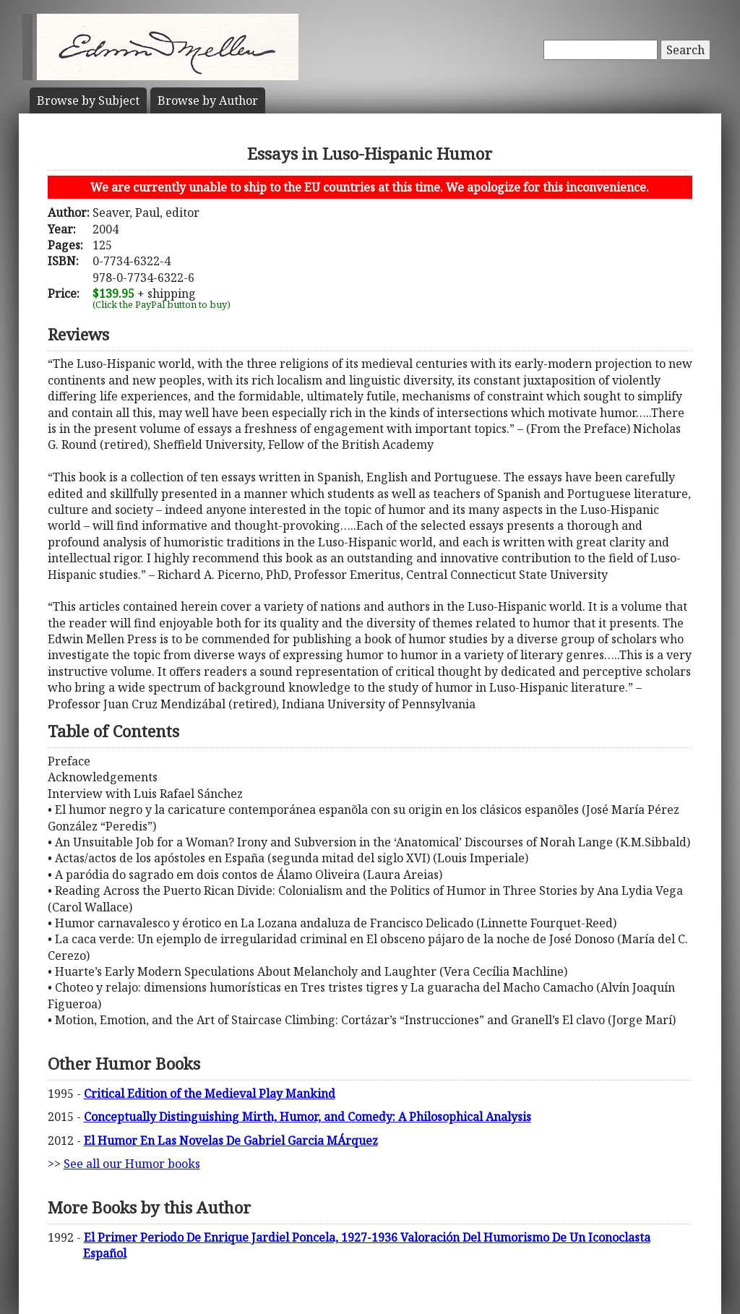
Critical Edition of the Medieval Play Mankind (209, 1094)
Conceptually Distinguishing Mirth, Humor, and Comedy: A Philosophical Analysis (307, 1117)
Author (208, 100)
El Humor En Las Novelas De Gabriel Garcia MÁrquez (231, 1140)
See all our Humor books (132, 1164)
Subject (88, 100)
